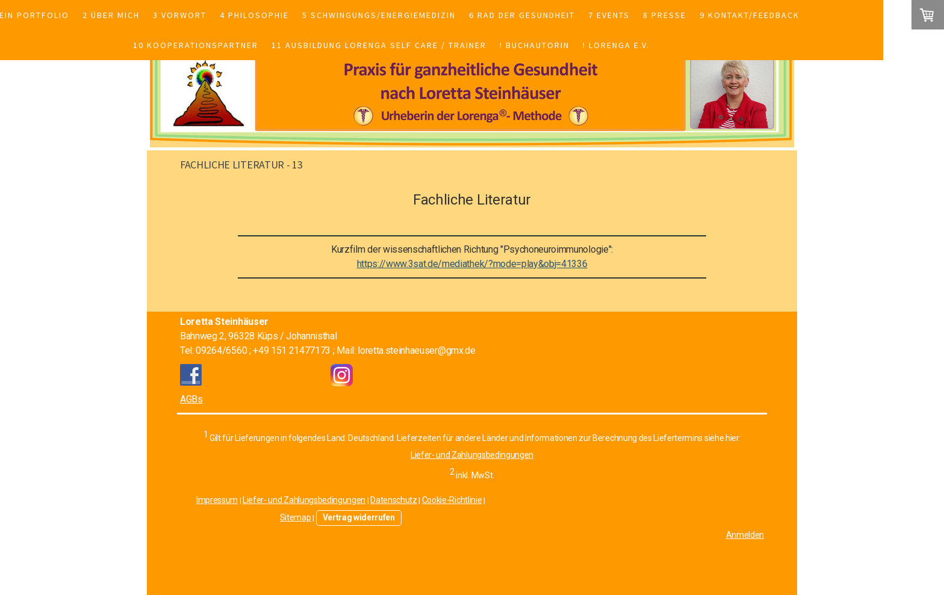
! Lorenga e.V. (616, 45)
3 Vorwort (179, 15)
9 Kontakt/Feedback (750, 15)
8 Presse (664, 15)
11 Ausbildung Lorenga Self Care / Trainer (379, 45)
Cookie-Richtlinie (452, 500)
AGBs (191, 399)
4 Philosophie (254, 15)
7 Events (609, 15)
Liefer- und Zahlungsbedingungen (472, 455)
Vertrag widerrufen (359, 517)
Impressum (217, 500)
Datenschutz (393, 500)
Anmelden (745, 535)
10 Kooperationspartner (195, 45)
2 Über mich (111, 15)
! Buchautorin (535, 45)
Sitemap (295, 517)
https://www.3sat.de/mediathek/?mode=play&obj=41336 (472, 264)
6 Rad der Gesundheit (522, 15)
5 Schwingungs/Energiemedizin (379, 15)
